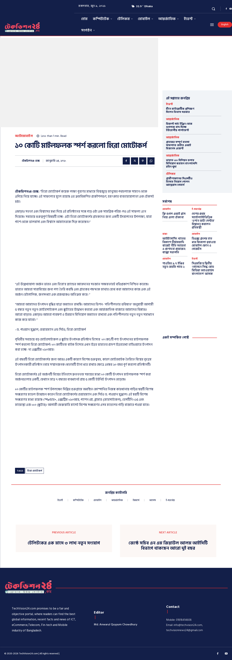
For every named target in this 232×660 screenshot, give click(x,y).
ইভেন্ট (169, 104)
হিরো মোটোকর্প (34, 471)
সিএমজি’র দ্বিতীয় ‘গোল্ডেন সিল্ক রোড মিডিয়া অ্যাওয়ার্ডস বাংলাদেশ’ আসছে (203, 268)
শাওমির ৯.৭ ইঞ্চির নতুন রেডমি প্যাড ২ (173, 265)
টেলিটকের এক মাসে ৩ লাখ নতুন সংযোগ (64, 543)
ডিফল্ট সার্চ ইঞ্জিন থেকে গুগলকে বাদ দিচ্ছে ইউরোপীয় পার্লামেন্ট (179, 127)
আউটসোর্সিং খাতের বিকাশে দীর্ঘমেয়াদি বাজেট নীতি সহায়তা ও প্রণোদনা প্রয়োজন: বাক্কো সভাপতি (174, 245)
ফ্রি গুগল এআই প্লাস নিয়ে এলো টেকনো (173, 215)
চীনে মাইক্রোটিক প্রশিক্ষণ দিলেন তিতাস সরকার (180, 110)
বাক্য (164, 234)
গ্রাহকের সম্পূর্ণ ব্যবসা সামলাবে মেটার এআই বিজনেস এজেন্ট (178, 145)
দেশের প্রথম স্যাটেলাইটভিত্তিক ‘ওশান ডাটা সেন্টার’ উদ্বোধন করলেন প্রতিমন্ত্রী (203, 220)
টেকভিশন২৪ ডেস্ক (31, 161)
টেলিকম (170, 174)
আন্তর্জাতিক (172, 119)
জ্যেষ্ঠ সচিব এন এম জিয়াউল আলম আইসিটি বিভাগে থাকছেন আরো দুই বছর (168, 546)
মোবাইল (166, 209)
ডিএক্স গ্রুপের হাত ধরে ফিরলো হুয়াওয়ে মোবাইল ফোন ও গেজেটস (204, 243)
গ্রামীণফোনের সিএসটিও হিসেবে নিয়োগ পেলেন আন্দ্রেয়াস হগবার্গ (179, 181)
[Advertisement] (80, 180)
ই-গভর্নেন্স (196, 209)
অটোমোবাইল (24, 136)
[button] (213, 8)
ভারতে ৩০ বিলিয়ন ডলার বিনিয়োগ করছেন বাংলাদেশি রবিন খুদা (181, 163)
